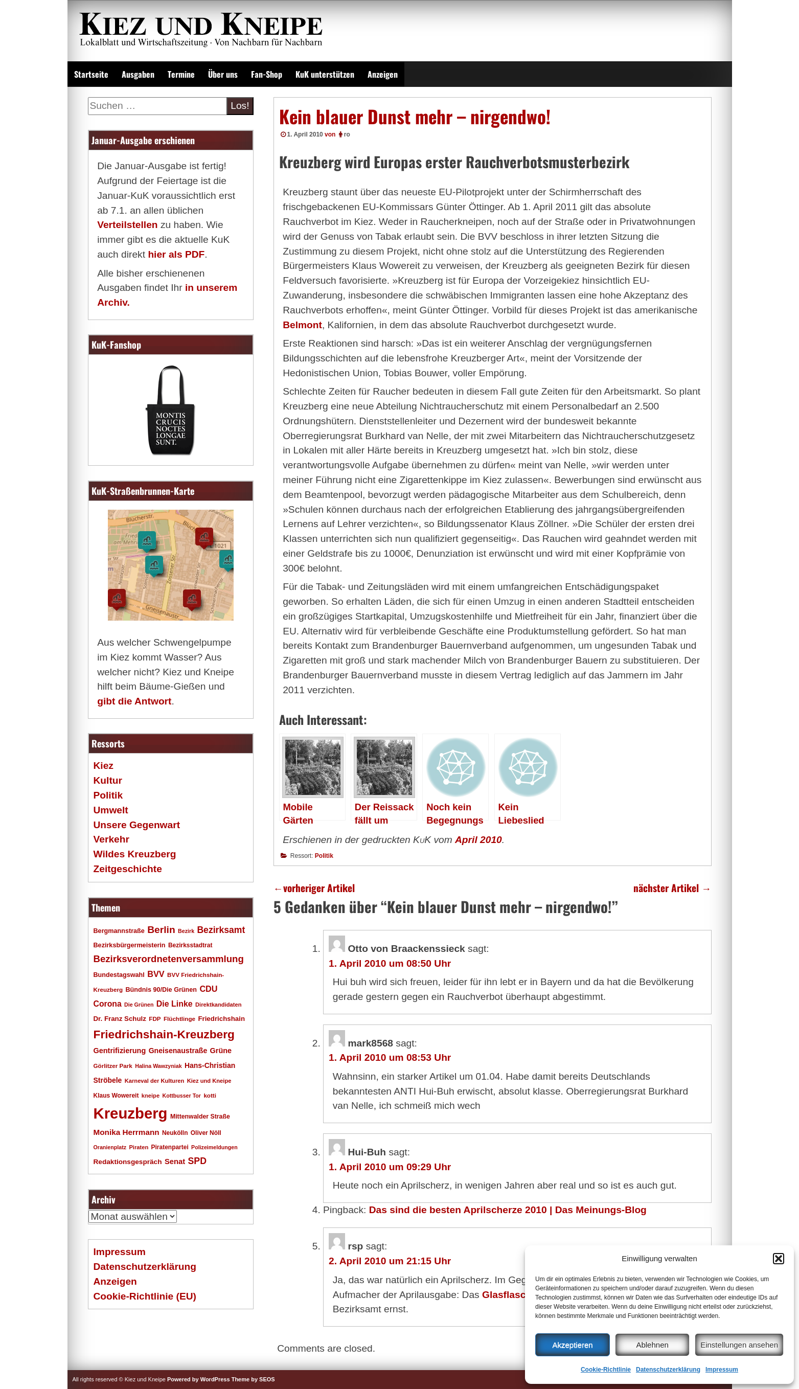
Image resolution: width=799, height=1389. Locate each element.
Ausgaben (138, 74)
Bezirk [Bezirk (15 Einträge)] (186, 931)
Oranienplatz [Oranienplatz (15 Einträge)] (110, 1147)
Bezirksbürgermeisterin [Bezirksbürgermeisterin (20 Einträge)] (130, 945)
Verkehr (111, 839)
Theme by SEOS (253, 1379)
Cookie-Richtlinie (606, 1369)
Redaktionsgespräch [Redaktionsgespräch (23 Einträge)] (128, 1162)
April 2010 (478, 839)
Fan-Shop (266, 74)
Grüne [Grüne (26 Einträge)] (221, 1050)
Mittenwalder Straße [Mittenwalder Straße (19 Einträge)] (200, 1116)
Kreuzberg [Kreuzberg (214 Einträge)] (131, 1113)
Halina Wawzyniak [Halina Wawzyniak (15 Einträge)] (158, 1066)
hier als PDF (176, 254)
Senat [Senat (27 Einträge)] (175, 1161)
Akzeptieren (572, 1344)
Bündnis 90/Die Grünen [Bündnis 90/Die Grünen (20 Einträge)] (161, 989)
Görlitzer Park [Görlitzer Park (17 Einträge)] (113, 1065)
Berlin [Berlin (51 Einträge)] (161, 929)
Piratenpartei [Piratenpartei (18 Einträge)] (170, 1147)
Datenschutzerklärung (668, 1369)
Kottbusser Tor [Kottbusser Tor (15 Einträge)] (181, 1095)
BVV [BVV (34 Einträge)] (155, 973)
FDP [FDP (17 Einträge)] (155, 1018)
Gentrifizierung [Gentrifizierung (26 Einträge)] (120, 1050)
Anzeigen (383, 74)
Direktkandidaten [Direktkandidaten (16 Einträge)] (218, 1004)
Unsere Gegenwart (137, 824)
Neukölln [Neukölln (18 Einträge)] (175, 1132)
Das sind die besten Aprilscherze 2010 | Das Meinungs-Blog (508, 1209)
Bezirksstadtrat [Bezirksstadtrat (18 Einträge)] (190, 945)
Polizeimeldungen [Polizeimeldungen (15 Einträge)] (214, 1147)
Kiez (103, 765)
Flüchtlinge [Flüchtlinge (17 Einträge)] (179, 1018)
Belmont (302, 325)
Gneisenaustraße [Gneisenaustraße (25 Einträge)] (178, 1050)
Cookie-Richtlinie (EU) (145, 1296)
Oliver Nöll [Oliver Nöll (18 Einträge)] (206, 1132)
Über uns (223, 74)
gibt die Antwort (134, 701)
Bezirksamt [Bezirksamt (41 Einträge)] (221, 930)
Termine (181, 74)
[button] (778, 1259)
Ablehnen (652, 1344)
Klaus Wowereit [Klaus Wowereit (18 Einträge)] (116, 1095)
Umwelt (111, 810)
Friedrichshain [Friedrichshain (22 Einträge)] (221, 1018)
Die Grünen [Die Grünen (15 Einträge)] (138, 1004)
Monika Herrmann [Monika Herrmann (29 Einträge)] (126, 1132)
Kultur (108, 780)
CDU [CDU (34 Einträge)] (208, 988)
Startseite (91, 74)
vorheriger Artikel (314, 887)
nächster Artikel (672, 887)
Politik (324, 855)
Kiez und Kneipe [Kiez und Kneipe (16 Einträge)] (209, 1081)
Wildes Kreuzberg (135, 854)
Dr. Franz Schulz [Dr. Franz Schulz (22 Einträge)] (120, 1018)
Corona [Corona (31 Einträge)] (108, 1003)
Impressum (721, 1369)
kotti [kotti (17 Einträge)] (209, 1095)
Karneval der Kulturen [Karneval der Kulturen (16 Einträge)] (155, 1081)
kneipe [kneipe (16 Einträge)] (150, 1095)
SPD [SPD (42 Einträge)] (197, 1161)
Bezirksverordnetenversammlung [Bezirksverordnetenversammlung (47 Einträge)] (169, 958)
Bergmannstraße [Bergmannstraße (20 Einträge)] (119, 931)
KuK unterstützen (324, 74)
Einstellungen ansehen (739, 1344)
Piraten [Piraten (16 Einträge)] (138, 1147)
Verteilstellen (127, 224)
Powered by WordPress (198, 1379)
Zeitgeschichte (128, 868)
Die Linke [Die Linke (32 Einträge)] (174, 1003)
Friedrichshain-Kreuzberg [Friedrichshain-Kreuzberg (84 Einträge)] (164, 1034)
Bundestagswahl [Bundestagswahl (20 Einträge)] (119, 974)
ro (347, 134)
